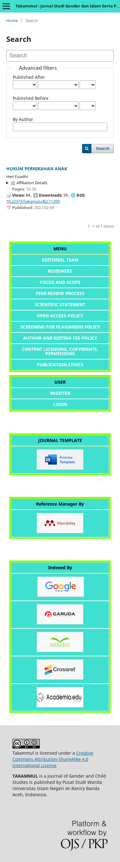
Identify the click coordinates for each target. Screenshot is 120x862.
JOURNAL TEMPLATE (60, 440)
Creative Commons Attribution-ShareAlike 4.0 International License (52, 759)
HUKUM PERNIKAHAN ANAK (36, 169)
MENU (60, 249)
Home (12, 20)
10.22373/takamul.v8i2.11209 (33, 201)
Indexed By (60, 567)
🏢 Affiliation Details (29, 182)
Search (102, 148)
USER (60, 382)
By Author (23, 119)
